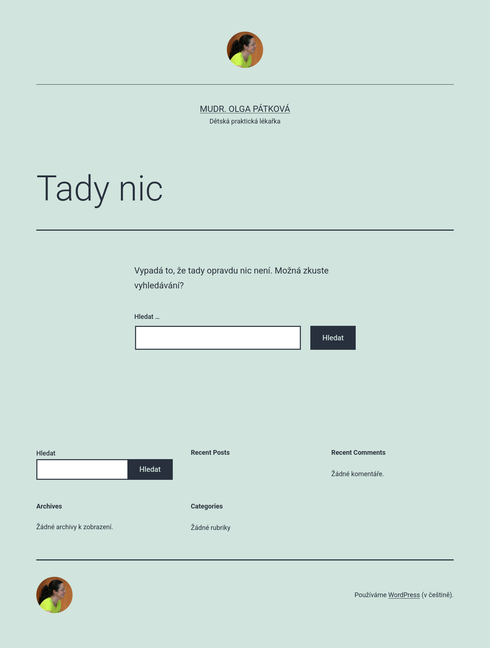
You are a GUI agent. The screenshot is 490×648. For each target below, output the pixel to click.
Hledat (46, 453)
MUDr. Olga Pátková (245, 109)
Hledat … (147, 316)
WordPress (404, 595)
